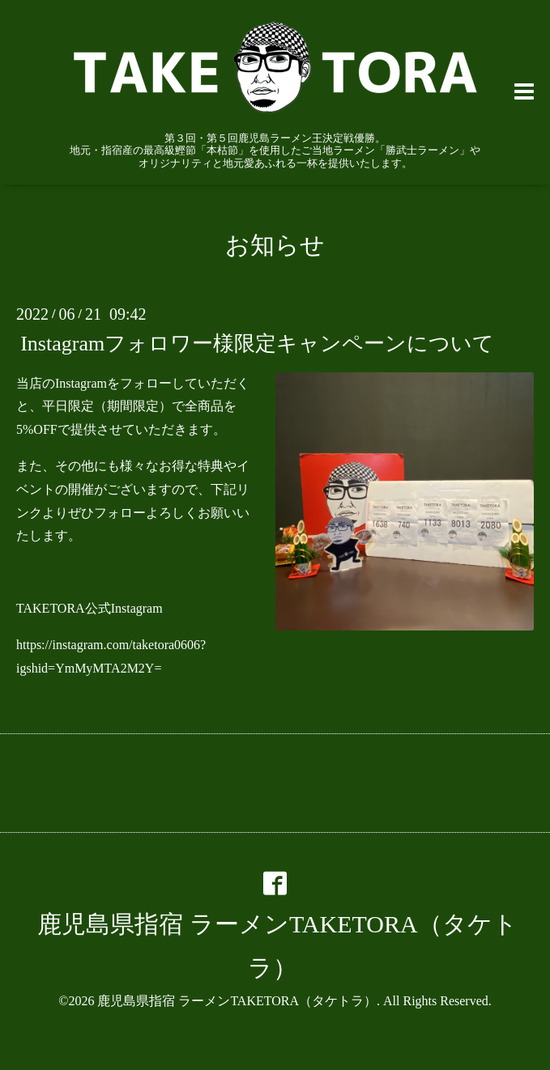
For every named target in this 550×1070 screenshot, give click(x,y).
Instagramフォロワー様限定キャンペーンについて (257, 343)
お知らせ (275, 244)
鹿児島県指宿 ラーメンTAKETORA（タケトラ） (237, 1001)
